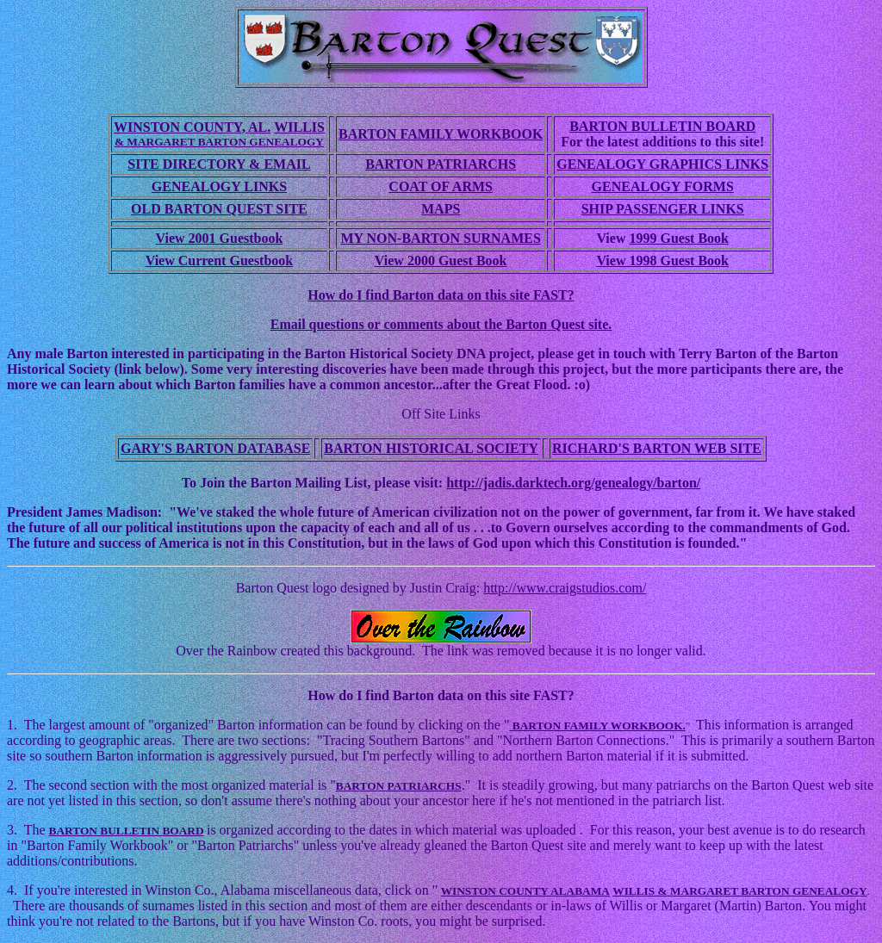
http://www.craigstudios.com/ (564, 587)
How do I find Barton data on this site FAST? (441, 295)
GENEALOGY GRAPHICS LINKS (662, 164)
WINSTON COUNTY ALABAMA (525, 890)
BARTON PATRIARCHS (440, 164)
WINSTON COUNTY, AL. (192, 127)
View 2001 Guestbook (219, 238)
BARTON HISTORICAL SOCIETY (431, 448)
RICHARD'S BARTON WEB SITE (656, 448)
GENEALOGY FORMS (663, 186)
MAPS (440, 209)
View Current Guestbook (220, 260)
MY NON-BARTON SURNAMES (440, 238)
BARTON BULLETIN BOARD (662, 126)
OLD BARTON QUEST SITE (219, 209)
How (323, 695)
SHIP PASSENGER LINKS (662, 209)
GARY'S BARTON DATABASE (215, 448)
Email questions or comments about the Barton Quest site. (441, 324)
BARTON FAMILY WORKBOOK (441, 134)
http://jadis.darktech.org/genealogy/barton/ (573, 482)
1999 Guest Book (679, 238)
